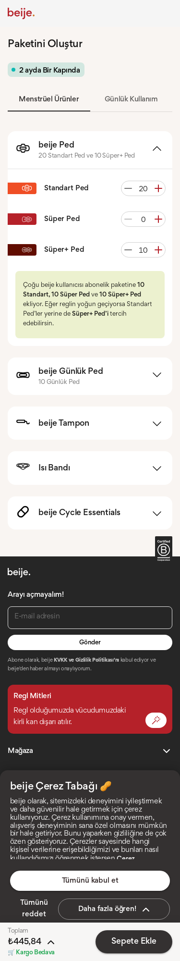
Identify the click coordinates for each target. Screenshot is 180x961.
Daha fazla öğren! (115, 909)
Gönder (90, 643)
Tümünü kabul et (90, 880)
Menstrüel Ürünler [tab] (49, 99)
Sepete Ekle (133, 942)
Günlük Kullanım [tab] (131, 99)
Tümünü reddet (34, 908)
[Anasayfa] (21, 13)
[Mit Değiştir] (156, 720)
